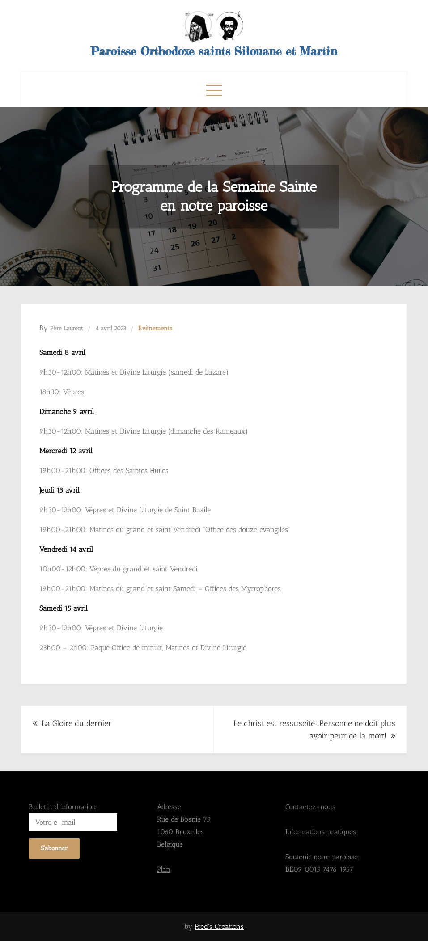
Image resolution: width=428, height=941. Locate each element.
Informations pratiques (320, 831)
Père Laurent (66, 328)
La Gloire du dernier (77, 723)
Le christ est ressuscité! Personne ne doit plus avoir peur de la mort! (314, 729)
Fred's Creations (219, 926)
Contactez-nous (310, 806)
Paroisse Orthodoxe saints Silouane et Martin (214, 51)
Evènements (155, 328)
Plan (163, 869)
